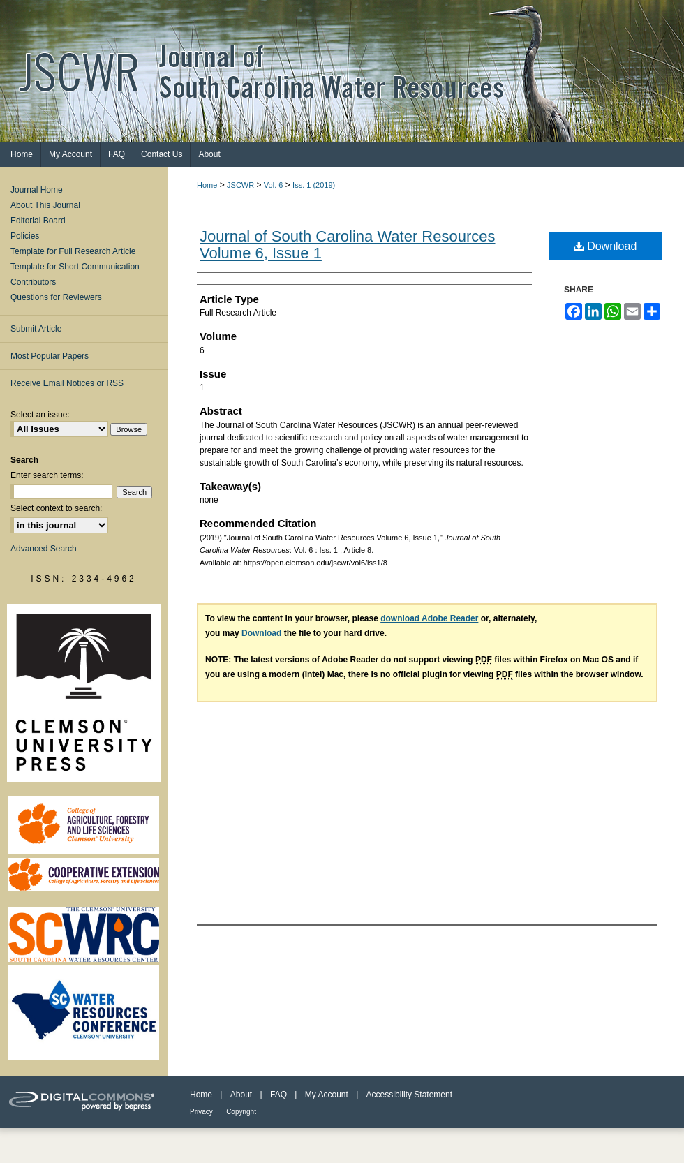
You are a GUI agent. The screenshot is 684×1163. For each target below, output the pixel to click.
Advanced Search (43, 549)
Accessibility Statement (409, 1094)
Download (605, 246)
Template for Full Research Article (72, 251)
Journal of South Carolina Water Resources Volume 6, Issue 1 (348, 245)
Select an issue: (40, 415)
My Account (326, 1094)
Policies (24, 236)
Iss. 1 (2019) (313, 185)
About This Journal (45, 205)
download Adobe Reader (429, 618)
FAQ (278, 1094)
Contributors (33, 282)
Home (207, 185)
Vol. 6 (273, 185)
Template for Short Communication (75, 267)
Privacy (201, 1112)
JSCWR (240, 185)
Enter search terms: (47, 475)
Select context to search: (56, 508)
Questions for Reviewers (56, 297)
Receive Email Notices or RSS (67, 383)
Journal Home (36, 190)
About (241, 1094)
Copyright (241, 1112)
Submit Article (35, 329)
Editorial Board (38, 220)
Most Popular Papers (49, 356)
